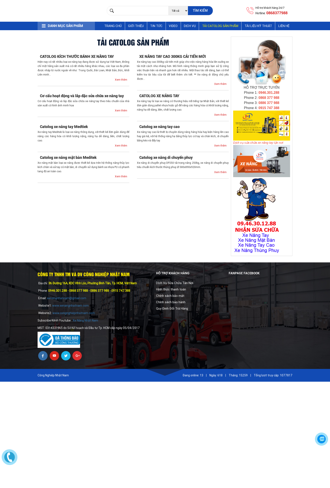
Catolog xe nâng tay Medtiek (64, 126)
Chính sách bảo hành (170, 302)
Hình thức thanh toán (171, 289)
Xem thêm (121, 79)
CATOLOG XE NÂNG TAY (159, 96)
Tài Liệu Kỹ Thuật (258, 26)
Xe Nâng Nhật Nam (85, 320)
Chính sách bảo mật (170, 296)
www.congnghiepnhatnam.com (73, 313)
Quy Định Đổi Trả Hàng (172, 308)
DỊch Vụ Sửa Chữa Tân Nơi (174, 283)
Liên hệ (283, 26)
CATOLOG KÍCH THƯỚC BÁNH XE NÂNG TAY (77, 56)
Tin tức (156, 26)
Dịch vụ (190, 26)
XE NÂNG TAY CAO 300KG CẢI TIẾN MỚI (172, 56)
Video (173, 26)
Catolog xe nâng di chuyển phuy (166, 157)
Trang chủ (113, 26)
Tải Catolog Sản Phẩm (220, 26)
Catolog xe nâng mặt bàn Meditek (68, 157)
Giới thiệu (136, 26)
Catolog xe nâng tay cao (159, 126)
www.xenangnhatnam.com (70, 305)
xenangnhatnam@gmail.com (67, 298)
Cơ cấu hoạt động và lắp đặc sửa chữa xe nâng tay (82, 96)
